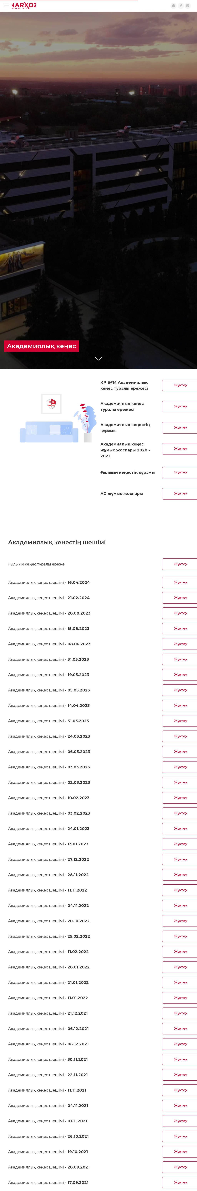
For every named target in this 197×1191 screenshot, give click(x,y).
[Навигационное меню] (6, 6)
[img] (24, 6)
